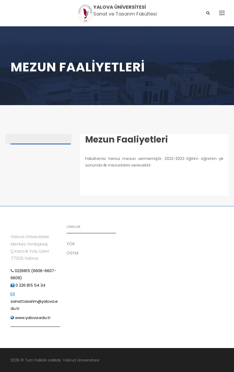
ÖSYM (72, 253)
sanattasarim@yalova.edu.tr (34, 301)
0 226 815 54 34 (28, 285)
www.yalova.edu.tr (31, 317)
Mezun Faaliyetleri (126, 139)
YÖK (70, 244)
